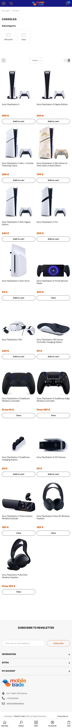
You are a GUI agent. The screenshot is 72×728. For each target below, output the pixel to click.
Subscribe (59, 643)
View (53, 298)
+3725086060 (13, 698)
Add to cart (18, 121)
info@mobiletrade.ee (15, 703)
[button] (65, 60)
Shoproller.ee (63, 716)
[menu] (3, 3)
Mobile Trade (19, 716)
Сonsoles (15, 11)
